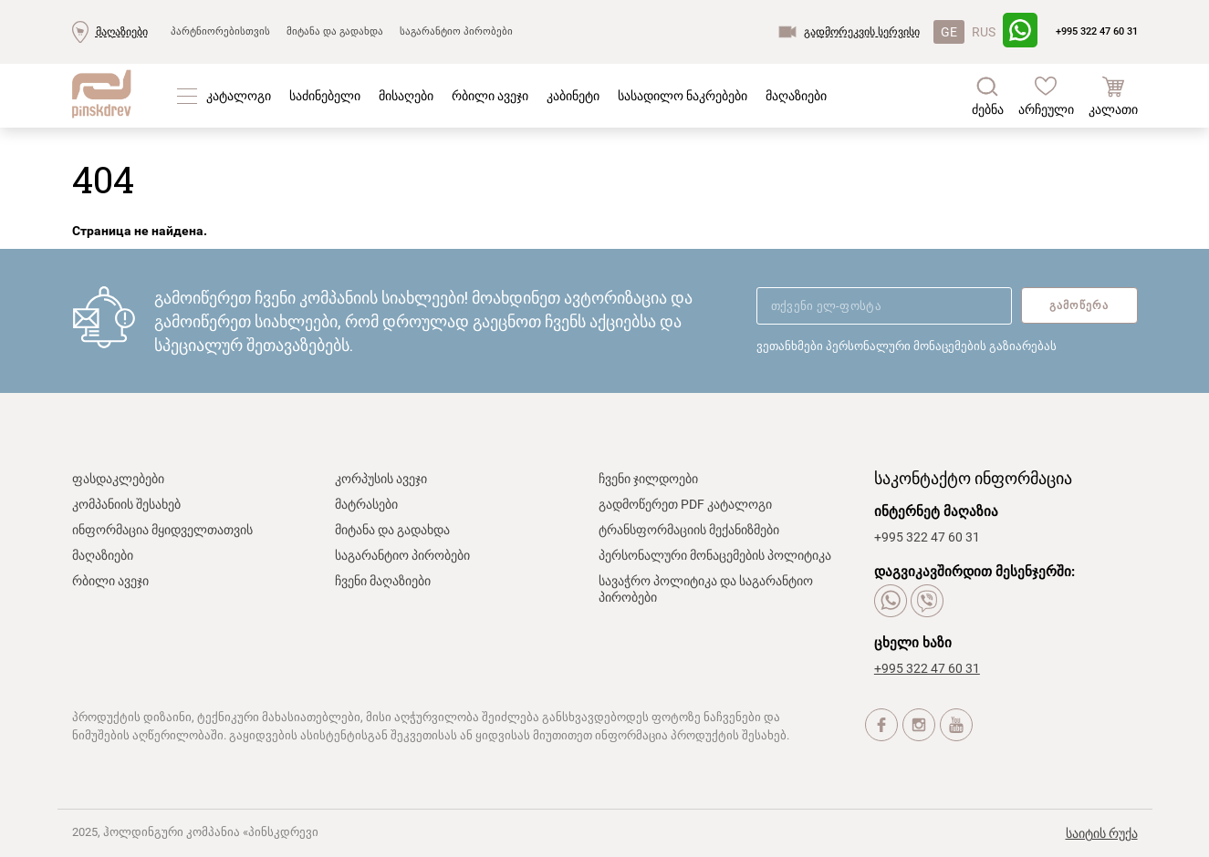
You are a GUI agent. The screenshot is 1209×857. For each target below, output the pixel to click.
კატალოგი (238, 95)
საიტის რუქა (1102, 833)
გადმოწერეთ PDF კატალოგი (685, 504)
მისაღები (406, 95)
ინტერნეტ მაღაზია (936, 511)
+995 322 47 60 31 (1097, 31)
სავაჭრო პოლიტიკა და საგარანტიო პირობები (706, 588)
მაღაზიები (122, 32)
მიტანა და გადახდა (335, 31)
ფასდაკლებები (118, 478)
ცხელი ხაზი (913, 643)
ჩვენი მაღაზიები (383, 580)
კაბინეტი (573, 95)
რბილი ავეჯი (490, 95)
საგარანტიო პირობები (456, 31)
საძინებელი (324, 95)
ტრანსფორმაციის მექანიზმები (689, 529)
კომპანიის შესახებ (126, 504)
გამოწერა (1079, 305)
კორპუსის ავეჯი (381, 478)
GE (949, 32)
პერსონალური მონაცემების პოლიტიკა (715, 555)
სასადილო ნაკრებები (682, 95)
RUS (983, 32)
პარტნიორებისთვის (220, 31)
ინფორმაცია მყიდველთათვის (162, 529)
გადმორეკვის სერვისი (862, 32)
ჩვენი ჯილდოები (648, 478)
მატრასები (366, 504)
